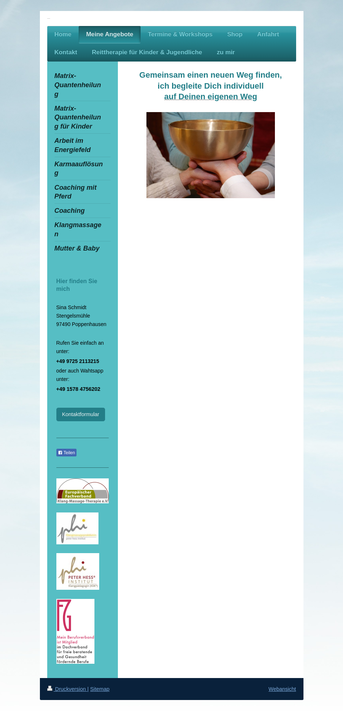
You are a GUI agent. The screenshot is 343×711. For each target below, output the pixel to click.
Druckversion (67, 689)
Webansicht (282, 689)
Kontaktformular (81, 414)
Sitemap (99, 689)
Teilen (66, 452)
